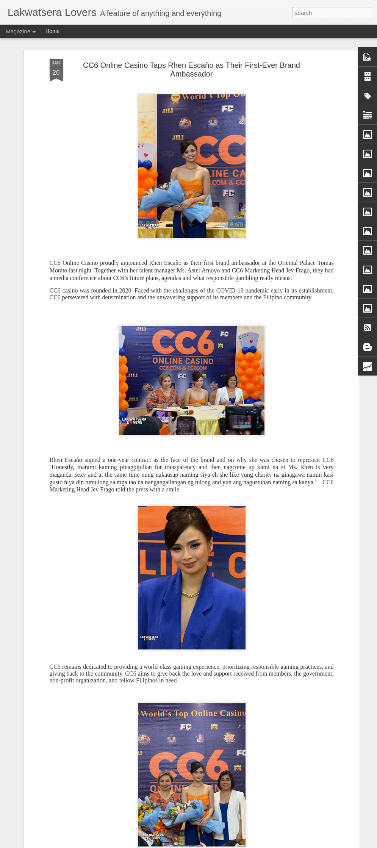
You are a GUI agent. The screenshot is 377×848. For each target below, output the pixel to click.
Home (52, 31)
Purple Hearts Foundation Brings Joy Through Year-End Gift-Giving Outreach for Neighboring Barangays (188, 670)
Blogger (223, 844)
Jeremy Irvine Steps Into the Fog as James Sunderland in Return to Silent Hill (174, 584)
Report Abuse (244, 844)
